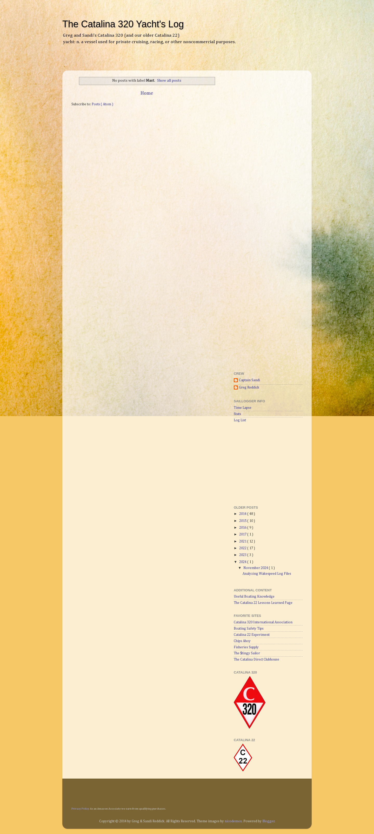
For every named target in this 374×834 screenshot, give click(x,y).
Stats (237, 414)
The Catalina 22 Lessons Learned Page (263, 603)
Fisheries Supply (246, 647)
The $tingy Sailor (247, 653)
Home (147, 93)
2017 (243, 534)
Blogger (268, 821)
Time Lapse (242, 408)
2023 (243, 555)
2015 (243, 521)
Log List (240, 420)
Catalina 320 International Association (263, 622)
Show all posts (169, 80)
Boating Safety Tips (249, 628)
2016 (243, 527)
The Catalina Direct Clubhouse (256, 659)
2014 (243, 514)
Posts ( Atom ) (102, 104)
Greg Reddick (249, 387)
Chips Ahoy (242, 641)
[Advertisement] (128, 61)
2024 (243, 562)
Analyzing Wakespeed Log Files (267, 574)
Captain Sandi (249, 380)
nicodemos (233, 821)
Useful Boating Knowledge (254, 596)
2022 (243, 548)
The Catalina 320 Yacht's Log (123, 24)
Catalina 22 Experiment (252, 635)
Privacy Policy (80, 808)
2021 (243, 541)
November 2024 (256, 568)
